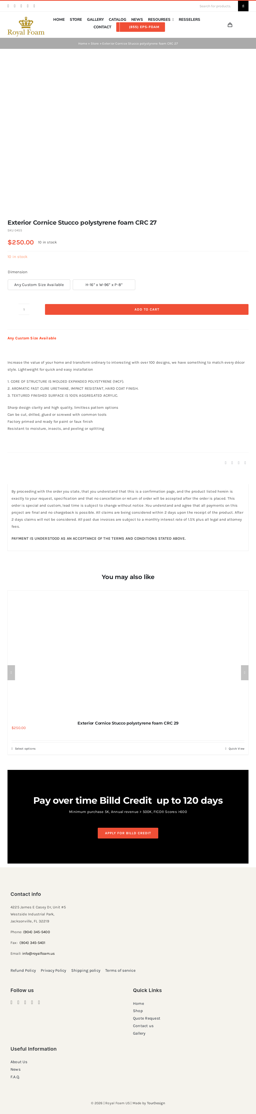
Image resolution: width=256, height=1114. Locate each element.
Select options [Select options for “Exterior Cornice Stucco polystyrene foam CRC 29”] (25, 748)
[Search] (243, 6)
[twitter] (27, 6)
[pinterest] (21, 6)
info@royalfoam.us (38, 953)
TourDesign (156, 1103)
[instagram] (15, 6)
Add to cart (146, 309)
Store (95, 43)
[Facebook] (225, 463)
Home (82, 43)
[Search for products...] (217, 6)
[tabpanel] (128, 517)
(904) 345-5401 (32, 942)
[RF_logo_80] (26, 18)
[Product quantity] (24, 309)
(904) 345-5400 (36, 932)
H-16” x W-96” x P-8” (104, 284)
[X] (232, 463)
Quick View (236, 748)
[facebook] (8, 6)
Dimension (18, 271)
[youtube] (34, 6)
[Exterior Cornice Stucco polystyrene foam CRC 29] (128, 653)
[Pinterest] (239, 463)
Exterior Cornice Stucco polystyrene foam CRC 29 (128, 723)
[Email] (245, 463)
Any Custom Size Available (39, 284)
